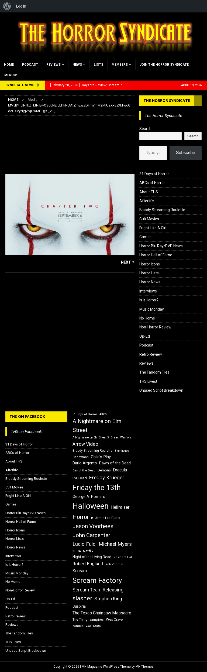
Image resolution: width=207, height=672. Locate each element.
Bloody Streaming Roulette (162, 210)
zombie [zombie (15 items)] (78, 626)
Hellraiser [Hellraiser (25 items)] (120, 507)
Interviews (148, 291)
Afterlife (146, 201)
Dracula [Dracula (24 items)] (120, 470)
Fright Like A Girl (152, 228)
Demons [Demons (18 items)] (104, 470)
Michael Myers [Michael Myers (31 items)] (115, 544)
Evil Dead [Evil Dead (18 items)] (80, 478)
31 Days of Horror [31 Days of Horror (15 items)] (85, 414)
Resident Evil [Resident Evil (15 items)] (122, 557)
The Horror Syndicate (166, 100)
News (77, 64)
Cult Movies (149, 219)
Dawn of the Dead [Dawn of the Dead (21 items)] (115, 463)
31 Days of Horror (154, 174)
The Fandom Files (154, 372)
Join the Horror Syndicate (164, 64)
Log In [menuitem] (21, 6)
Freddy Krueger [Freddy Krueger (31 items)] (106, 477)
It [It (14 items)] (92, 518)
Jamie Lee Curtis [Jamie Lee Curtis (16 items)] (107, 518)
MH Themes (145, 666)
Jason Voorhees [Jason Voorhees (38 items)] (93, 526)
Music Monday (151, 309)
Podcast (30, 64)
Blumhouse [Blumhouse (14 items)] (122, 451)
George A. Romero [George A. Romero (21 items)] (89, 496)
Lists (98, 64)
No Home (147, 318)
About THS (148, 192)
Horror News (149, 282)
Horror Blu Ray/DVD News (161, 246)
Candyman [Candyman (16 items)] (81, 457)
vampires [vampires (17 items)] (96, 619)
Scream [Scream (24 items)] (80, 570)
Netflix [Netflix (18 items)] (88, 551)
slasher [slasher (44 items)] (82, 598)
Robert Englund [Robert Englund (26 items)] (88, 563)
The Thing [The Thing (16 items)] (80, 619)
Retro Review (150, 354)
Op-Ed (144, 336)
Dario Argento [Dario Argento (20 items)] (85, 463)
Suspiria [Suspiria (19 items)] (79, 606)
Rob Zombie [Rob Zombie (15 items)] (114, 564)
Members (120, 64)
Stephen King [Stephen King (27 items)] (108, 598)
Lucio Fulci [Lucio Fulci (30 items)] (84, 544)
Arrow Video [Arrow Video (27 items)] (85, 444)
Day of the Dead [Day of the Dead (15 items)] (84, 470)
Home (9, 64)
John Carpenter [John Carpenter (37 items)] (91, 535)
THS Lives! (148, 381)
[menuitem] (7, 6)
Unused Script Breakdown (161, 390)
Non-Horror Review (155, 327)
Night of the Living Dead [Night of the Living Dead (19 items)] (92, 557)
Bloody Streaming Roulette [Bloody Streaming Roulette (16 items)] (92, 451)
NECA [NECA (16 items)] (77, 551)
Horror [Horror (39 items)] (81, 517)
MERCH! (10, 75)
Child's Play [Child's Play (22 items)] (101, 456)
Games (145, 237)
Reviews (53, 64)
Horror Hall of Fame (155, 255)
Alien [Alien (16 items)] (103, 414)
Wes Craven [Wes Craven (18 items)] (115, 619)
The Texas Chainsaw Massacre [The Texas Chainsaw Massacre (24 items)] (102, 613)
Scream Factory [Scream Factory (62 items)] (97, 580)
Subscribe (185, 152)
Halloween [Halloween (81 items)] (91, 506)
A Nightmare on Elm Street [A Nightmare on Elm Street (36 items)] (97, 425)
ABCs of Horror (152, 183)
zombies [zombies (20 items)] (93, 625)
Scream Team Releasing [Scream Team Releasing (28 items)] (98, 590)
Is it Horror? (148, 300)
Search (145, 129)
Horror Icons (149, 264)
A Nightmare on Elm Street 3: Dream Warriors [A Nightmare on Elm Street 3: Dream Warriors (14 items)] (102, 437)
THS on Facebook (27, 416)
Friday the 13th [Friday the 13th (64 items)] (97, 487)
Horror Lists (149, 273)
